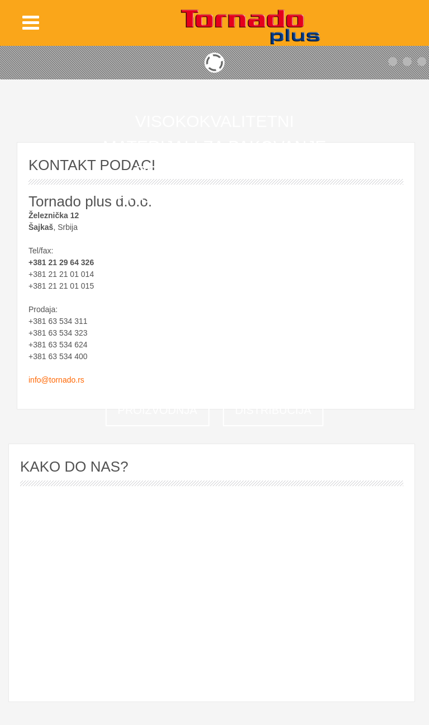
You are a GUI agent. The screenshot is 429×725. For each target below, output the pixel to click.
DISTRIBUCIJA (273, 410)
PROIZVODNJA (157, 410)
